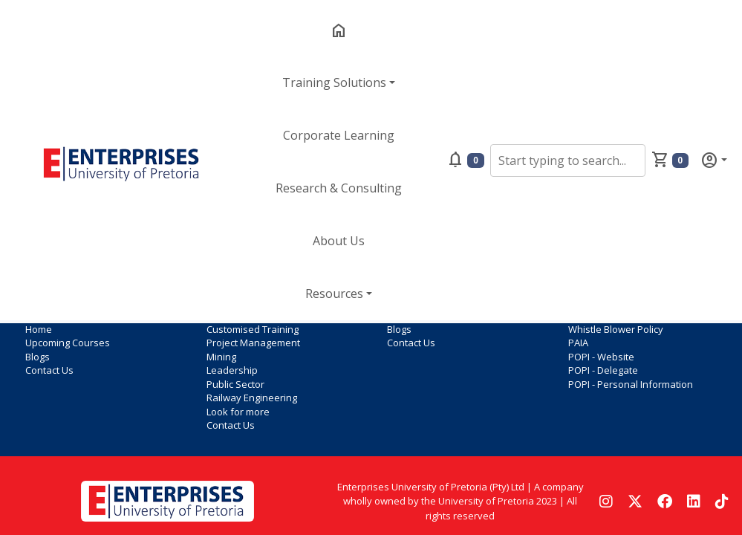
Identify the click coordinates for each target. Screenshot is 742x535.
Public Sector (235, 384)
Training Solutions (334, 82)
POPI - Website (601, 356)
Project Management (253, 342)
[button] (485, 160)
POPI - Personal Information (630, 384)
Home (38, 329)
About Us (339, 241)
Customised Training (252, 329)
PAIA (578, 342)
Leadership (232, 370)
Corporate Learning (338, 135)
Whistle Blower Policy (615, 329)
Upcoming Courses (67, 342)
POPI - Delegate (603, 370)
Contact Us (49, 370)
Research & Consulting (339, 188)
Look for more (238, 411)
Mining (221, 356)
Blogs (37, 356)
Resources (334, 293)
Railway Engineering (251, 397)
